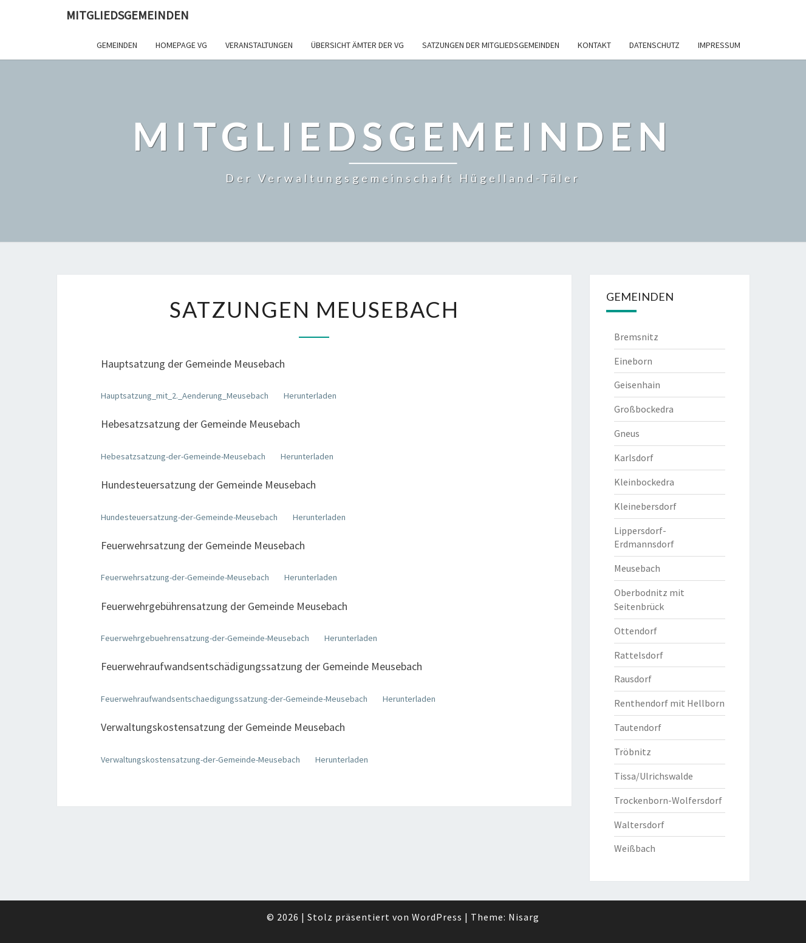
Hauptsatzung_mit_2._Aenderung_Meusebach (184, 395)
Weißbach (634, 848)
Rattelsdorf (638, 655)
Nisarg (523, 917)
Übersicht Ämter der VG (357, 44)
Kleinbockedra (644, 482)
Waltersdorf (639, 824)
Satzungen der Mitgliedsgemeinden (490, 44)
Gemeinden (117, 44)
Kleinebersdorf (645, 506)
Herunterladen (310, 395)
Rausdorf (633, 679)
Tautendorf (637, 727)
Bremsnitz (636, 337)
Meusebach (637, 568)
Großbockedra (644, 409)
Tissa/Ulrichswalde (653, 776)
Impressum (719, 44)
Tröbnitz (632, 752)
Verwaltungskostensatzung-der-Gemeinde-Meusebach (200, 759)
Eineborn (633, 361)
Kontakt (594, 44)
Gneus (627, 433)
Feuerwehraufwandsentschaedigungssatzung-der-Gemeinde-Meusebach (234, 698)
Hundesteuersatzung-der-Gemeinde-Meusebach (189, 517)
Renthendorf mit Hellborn (669, 703)
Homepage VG (181, 44)
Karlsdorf (634, 457)
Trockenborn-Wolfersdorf (668, 800)
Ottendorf (635, 631)
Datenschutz (654, 44)
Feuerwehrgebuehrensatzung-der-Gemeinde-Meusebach (205, 638)
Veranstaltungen (259, 44)
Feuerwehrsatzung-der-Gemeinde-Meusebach (185, 577)
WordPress (437, 917)
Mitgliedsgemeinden (127, 14)
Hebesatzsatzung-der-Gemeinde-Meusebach (183, 456)
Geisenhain (637, 385)
